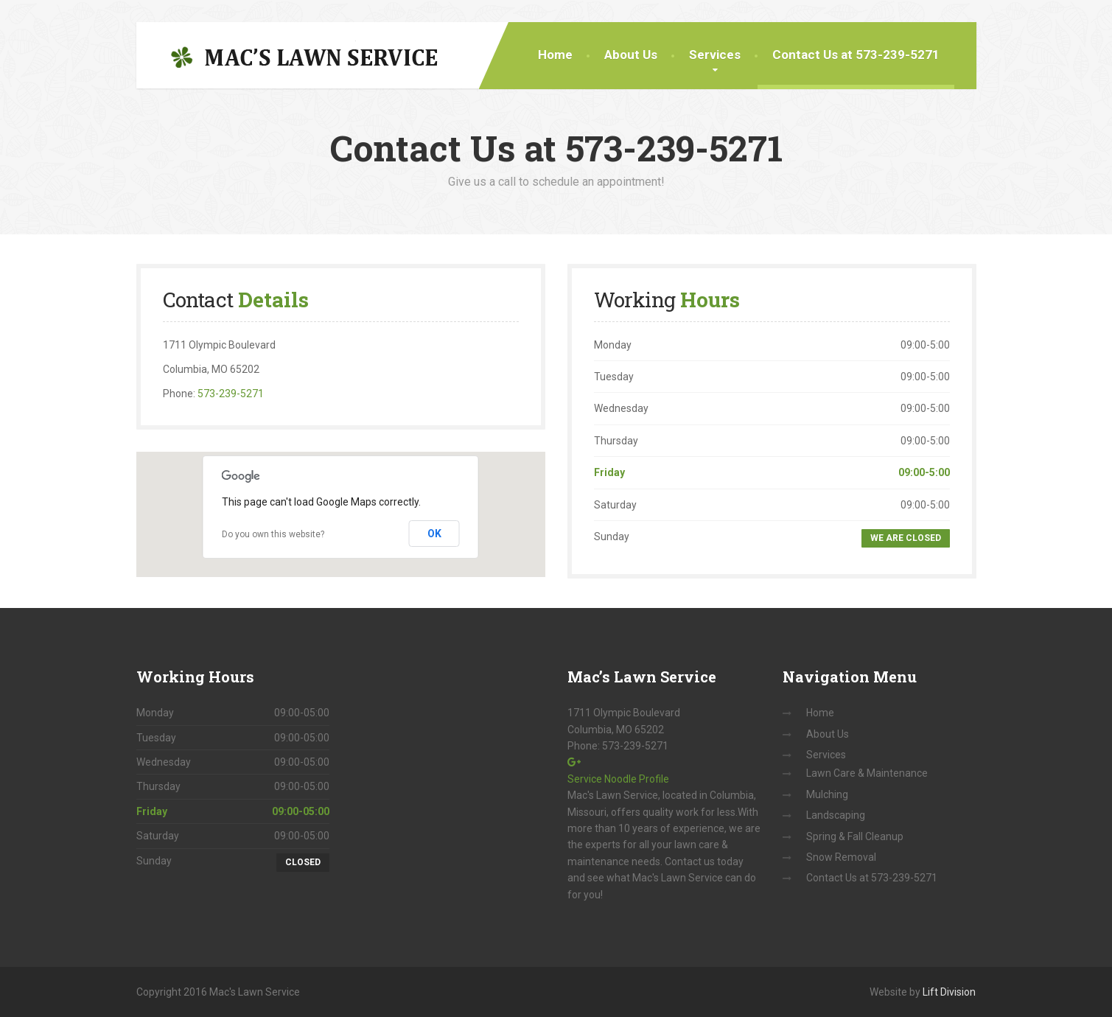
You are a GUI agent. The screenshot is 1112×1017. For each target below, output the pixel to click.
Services (715, 54)
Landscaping (835, 815)
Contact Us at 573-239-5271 (856, 54)
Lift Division (949, 992)
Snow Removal (841, 857)
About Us (630, 54)
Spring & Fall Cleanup (854, 836)
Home (555, 54)
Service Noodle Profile (618, 779)
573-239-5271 (230, 393)
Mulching (827, 794)
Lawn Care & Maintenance (867, 773)
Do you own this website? (273, 534)
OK (434, 533)
